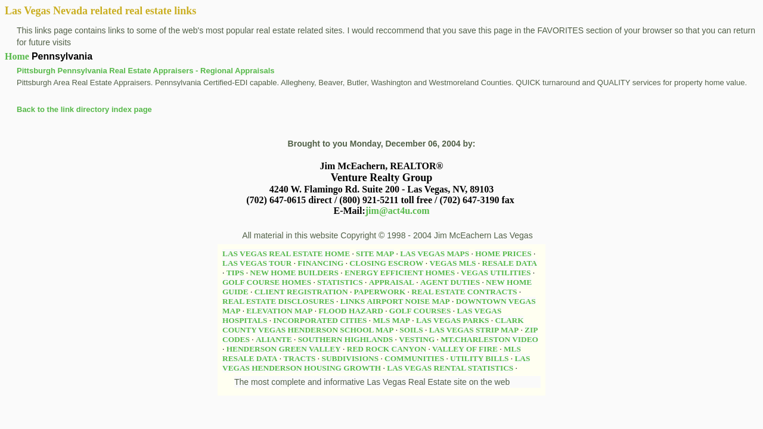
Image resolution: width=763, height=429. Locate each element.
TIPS (235, 272)
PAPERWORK (380, 291)
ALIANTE (274, 339)
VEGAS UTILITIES (496, 272)
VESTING (417, 339)
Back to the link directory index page (84, 109)
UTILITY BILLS (479, 358)
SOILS (411, 329)
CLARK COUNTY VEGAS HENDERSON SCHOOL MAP (373, 325)
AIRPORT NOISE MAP (408, 301)
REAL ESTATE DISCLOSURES (278, 301)
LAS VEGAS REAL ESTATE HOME (286, 253)
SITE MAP (375, 253)
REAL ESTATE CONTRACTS (464, 291)
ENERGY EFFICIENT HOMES (400, 272)
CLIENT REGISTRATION (301, 291)
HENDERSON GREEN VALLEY (284, 348)
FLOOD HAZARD (350, 310)
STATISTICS (340, 282)
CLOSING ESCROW (386, 263)
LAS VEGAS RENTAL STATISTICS (450, 367)
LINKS (352, 301)
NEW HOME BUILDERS (294, 272)
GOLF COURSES (420, 310)
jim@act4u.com (397, 211)
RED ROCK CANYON (386, 348)
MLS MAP (391, 320)
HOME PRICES (503, 253)
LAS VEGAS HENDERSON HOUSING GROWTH (376, 363)
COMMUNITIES (414, 358)
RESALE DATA (509, 263)
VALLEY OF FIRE (465, 348)
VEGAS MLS (452, 263)
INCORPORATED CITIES (320, 320)
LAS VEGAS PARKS (452, 320)
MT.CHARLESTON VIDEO (489, 339)
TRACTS (299, 358)
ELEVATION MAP (279, 310)
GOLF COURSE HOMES (266, 282)
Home (17, 56)
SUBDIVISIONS (350, 358)
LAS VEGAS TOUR (256, 263)
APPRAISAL (391, 282)
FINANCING (320, 263)
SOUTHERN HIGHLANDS (345, 339)
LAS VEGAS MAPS (434, 253)
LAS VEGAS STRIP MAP (474, 329)
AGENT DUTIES (450, 282)
